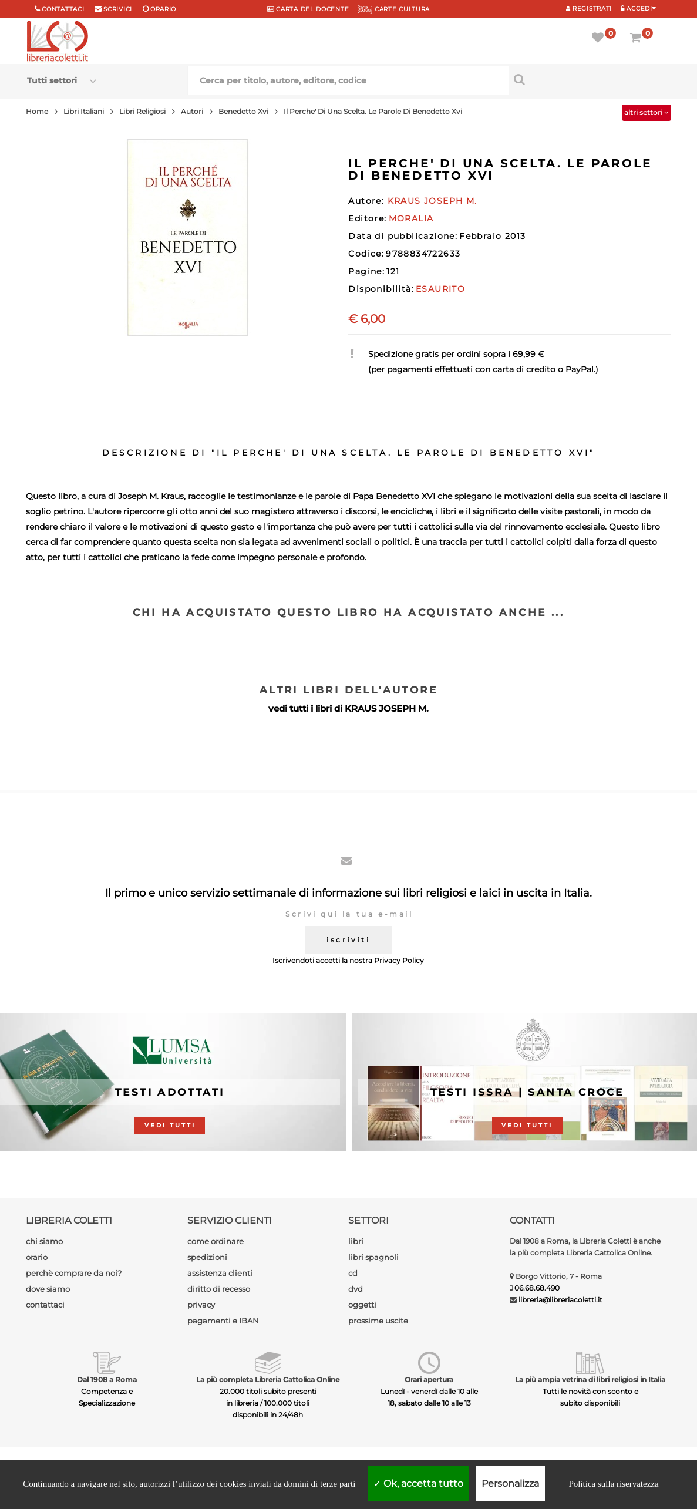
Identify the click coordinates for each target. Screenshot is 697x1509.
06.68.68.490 (537, 1288)
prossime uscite (378, 1320)
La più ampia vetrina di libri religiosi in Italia (590, 1379)
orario (163, 9)
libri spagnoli (373, 1257)
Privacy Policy (399, 960)
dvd (355, 1289)
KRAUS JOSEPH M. (387, 708)
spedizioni (207, 1257)
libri (355, 1241)
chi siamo (44, 1241)
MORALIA (411, 218)
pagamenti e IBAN (223, 1320)
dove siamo (48, 1289)
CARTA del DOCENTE (308, 9)
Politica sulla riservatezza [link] (613, 1483)
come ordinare (215, 1241)
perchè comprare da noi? (74, 1273)
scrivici (117, 9)
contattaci (45, 1304)
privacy (201, 1304)
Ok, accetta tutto (418, 1483)
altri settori (646, 112)
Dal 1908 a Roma (107, 1379)
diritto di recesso (218, 1289)
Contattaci (63, 9)
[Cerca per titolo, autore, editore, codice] (589, 79)
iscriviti (348, 939)
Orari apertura (429, 1379)
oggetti (362, 1304)
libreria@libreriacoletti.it (560, 1299)
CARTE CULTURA (394, 9)
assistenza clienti (219, 1273)
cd (353, 1273)
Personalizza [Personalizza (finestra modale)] (510, 1483)
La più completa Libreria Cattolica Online (267, 1379)
